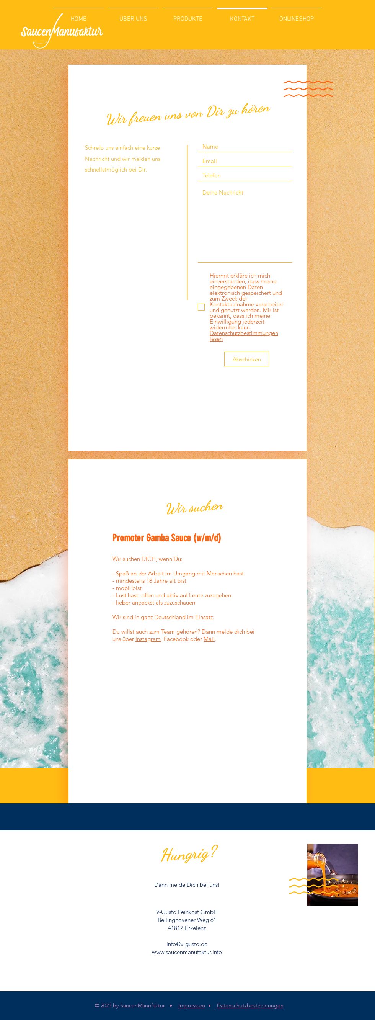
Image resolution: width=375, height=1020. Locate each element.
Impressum (191, 1005)
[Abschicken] (246, 359)
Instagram (148, 638)
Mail (209, 638)
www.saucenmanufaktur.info (187, 952)
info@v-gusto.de (186, 944)
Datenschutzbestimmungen (250, 1005)
